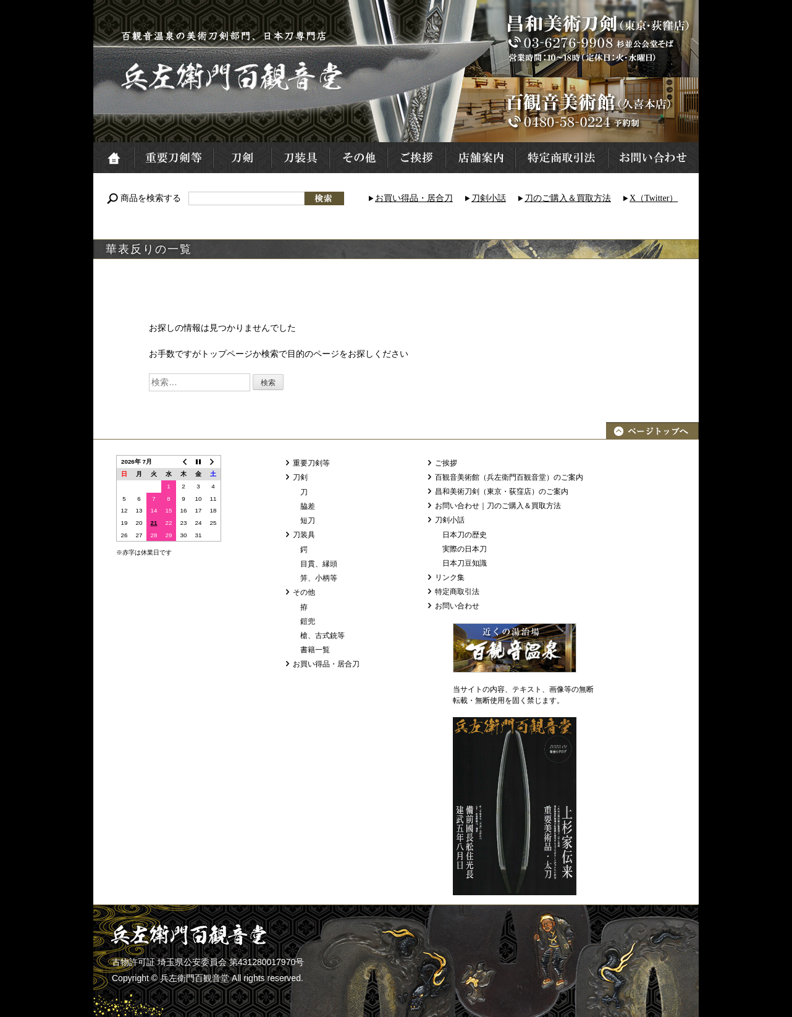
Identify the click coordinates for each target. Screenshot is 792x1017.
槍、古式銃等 (322, 635)
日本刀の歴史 (464, 534)
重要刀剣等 (173, 157)
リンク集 (450, 577)
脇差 (307, 506)
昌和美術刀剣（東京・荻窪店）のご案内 (501, 491)
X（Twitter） (654, 198)
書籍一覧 (315, 649)
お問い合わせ (653, 157)
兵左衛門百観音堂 (233, 77)
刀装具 (300, 157)
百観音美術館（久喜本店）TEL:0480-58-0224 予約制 (597, 109)
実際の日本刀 (464, 549)
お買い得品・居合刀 (414, 198)
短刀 (307, 520)
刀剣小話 (488, 198)
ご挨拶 (416, 157)
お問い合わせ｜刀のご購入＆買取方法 (498, 505)
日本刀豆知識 (464, 563)
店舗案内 (480, 157)
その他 (358, 157)
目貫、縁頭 (318, 564)
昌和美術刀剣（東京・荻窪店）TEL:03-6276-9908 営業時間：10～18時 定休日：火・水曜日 (597, 38)
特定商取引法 (561, 157)
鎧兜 (307, 621)
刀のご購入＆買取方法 (567, 198)
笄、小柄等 (318, 578)
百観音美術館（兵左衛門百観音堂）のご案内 (509, 477)
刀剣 (242, 157)
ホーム (113, 157)
